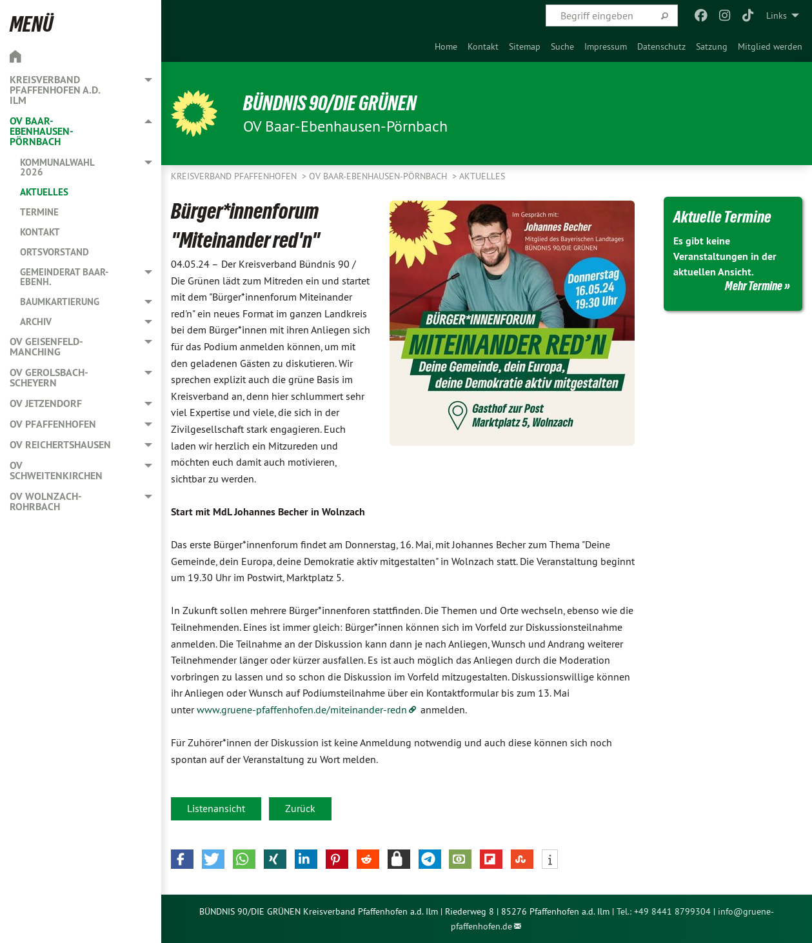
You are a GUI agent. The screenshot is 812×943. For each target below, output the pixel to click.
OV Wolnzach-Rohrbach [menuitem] (46, 501)
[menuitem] (446, 46)
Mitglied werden (770, 46)
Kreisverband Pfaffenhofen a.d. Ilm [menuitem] (55, 90)
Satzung (712, 46)
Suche (562, 46)
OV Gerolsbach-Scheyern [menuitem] (49, 378)
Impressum (605, 46)
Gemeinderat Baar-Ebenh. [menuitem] (64, 277)
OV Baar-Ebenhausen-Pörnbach (379, 176)
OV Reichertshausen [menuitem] (60, 445)
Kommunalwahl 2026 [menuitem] (57, 167)
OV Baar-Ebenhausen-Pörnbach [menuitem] (42, 131)
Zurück (300, 808)
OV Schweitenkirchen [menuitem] (56, 470)
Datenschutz (661, 46)
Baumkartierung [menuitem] (59, 301)
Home (446, 46)
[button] (182, 859)
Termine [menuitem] (39, 212)
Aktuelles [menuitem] (44, 192)
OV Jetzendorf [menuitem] (46, 403)
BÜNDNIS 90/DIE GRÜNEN (330, 103)
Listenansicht (216, 808)
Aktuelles (482, 176)
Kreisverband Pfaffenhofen (235, 176)
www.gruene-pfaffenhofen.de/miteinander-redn (302, 709)
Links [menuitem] (776, 15)
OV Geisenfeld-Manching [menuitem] (46, 347)
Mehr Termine (753, 286)
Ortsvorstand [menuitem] (54, 252)
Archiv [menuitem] (36, 321)
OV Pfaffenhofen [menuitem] (53, 424)
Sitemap (524, 46)
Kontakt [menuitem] (40, 232)
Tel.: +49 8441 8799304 (664, 911)
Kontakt (483, 46)
